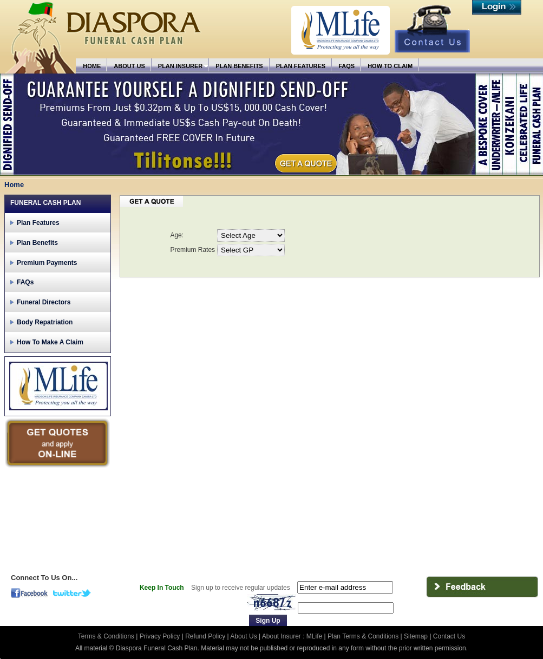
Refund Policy (206, 636)
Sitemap (416, 636)
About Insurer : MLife (292, 636)
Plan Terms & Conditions (363, 636)
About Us (243, 636)
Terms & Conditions (107, 636)
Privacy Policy (161, 636)
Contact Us (449, 636)
